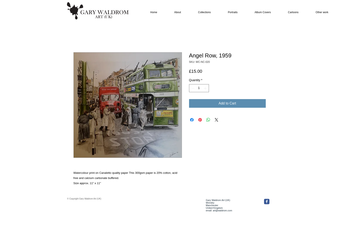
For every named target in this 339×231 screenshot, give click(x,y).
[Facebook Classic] (266, 201)
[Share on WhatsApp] (208, 119)
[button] (200, 12)
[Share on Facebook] (191, 119)
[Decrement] (192, 88)
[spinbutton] (199, 88)
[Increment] (205, 88)
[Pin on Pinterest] (200, 119)
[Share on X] (216, 119)
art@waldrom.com (222, 210)
